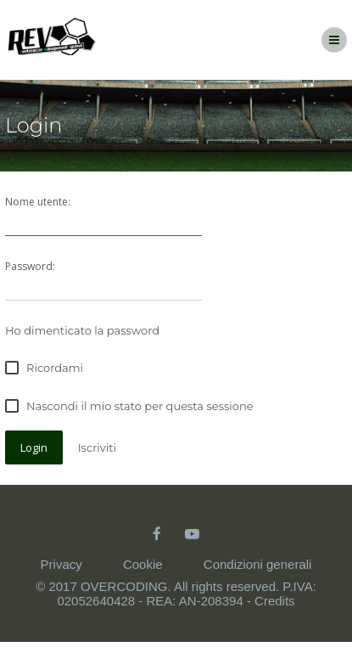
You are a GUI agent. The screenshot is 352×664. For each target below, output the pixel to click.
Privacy (61, 564)
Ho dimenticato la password (82, 330)
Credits (274, 601)
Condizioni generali (258, 564)
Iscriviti (97, 447)
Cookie (143, 564)
